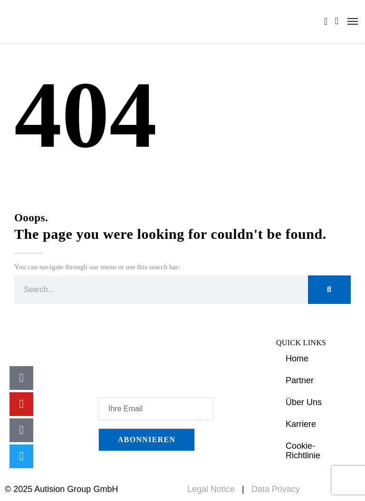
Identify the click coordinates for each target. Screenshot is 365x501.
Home (297, 358)
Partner (300, 380)
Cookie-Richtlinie (303, 450)
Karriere (301, 424)
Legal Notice (211, 489)
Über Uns (304, 402)
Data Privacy (275, 489)
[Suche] (329, 289)
